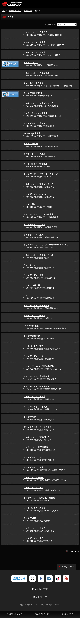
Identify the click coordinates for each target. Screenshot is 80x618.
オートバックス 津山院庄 (35, 164)
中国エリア (28, 11)
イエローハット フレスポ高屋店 (38, 214)
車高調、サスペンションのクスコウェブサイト (16, 5)
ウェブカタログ (67, 614)
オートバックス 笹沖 (33, 346)
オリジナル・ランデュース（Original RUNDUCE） (46, 245)
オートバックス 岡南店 (34, 42)
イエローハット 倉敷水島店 (36, 386)
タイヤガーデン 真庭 (33, 538)
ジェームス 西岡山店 (33, 83)
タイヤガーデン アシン (34, 457)
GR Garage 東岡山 (32, 133)
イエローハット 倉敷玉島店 (36, 305)
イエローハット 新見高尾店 (36, 447)
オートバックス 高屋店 (34, 154)
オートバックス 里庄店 (34, 477)
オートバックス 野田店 (34, 52)
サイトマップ (40, 597)
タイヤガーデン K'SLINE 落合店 (39, 498)
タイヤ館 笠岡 (30, 417)
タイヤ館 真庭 (30, 518)
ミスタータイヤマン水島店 (35, 407)
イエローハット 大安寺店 (35, 32)
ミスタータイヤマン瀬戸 (34, 225)
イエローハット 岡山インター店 (38, 103)
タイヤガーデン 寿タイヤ (35, 123)
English (36, 589)
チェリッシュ (29, 295)
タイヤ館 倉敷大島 (32, 285)
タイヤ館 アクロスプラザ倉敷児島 (39, 366)
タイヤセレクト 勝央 (33, 235)
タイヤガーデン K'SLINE (35, 194)
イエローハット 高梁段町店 (36, 437)
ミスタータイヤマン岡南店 (35, 113)
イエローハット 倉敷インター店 (38, 255)
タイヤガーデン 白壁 (33, 356)
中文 (45, 589)
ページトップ (68, 567)
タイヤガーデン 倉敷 (33, 275)
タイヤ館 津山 (30, 204)
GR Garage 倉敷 (31, 326)
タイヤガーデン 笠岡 (33, 467)
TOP (3, 11)
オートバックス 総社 (33, 488)
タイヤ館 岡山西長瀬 (33, 93)
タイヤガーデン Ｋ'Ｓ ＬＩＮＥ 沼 (41, 174)
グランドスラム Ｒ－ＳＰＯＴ (37, 427)
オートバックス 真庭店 (34, 508)
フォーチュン (29, 265)
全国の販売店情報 (15, 11)
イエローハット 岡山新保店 (36, 73)
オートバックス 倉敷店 (34, 316)
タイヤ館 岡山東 (31, 143)
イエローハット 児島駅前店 (36, 376)
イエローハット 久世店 (34, 528)
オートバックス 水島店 (34, 396)
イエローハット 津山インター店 (38, 184)
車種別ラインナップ (14, 614)
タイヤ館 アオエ (31, 62)
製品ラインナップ (42, 614)
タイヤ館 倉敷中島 (32, 336)
